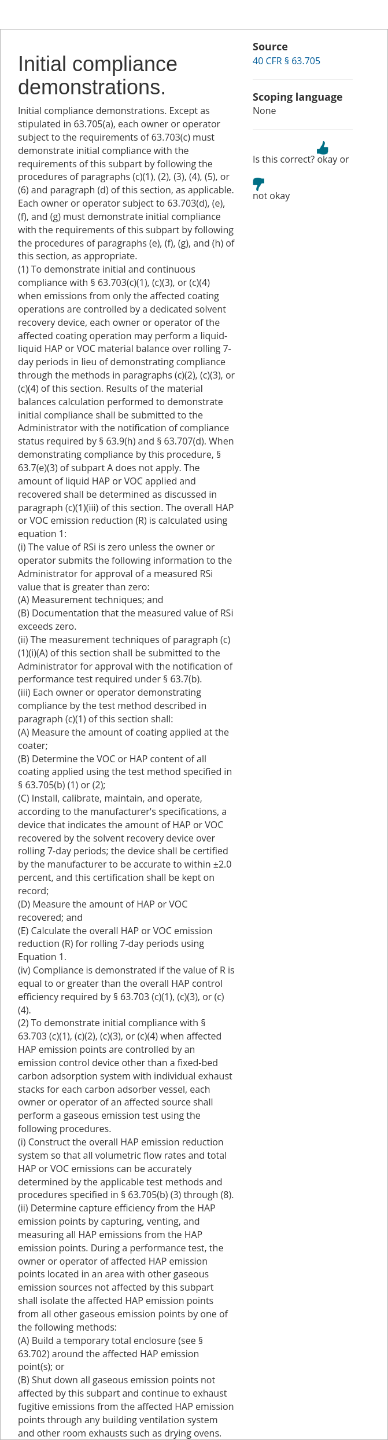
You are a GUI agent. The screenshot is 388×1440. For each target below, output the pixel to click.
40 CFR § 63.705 (286, 60)
